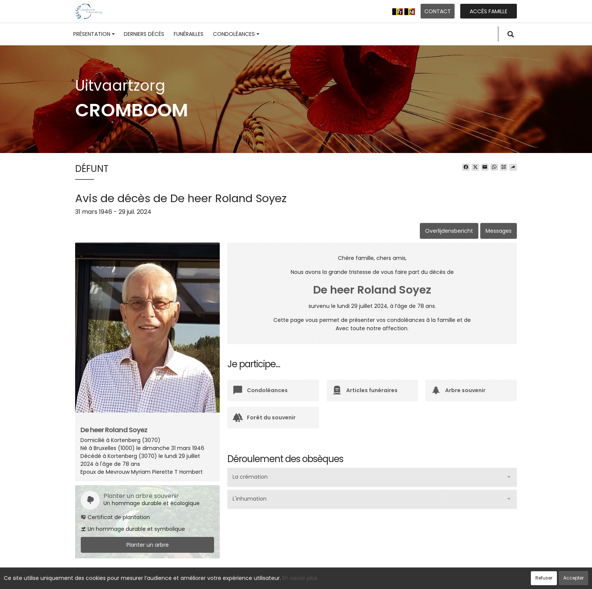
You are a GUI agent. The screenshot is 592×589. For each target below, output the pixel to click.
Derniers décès (144, 34)
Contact (437, 11)
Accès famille (488, 11)
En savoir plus (300, 578)
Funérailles (189, 34)
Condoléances (236, 34)
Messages (499, 231)
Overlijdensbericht (449, 231)
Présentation (94, 34)
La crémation (250, 477)
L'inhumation (250, 499)
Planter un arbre (147, 545)
